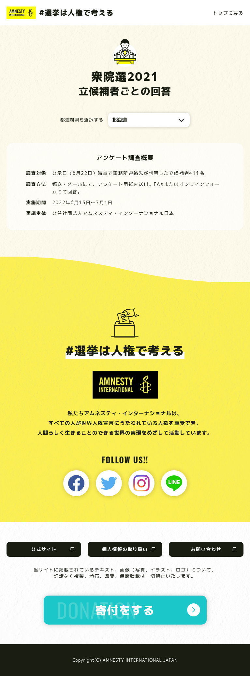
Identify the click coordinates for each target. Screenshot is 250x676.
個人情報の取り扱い (125, 549)
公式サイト (43, 549)
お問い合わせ (206, 549)
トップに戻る (228, 13)
